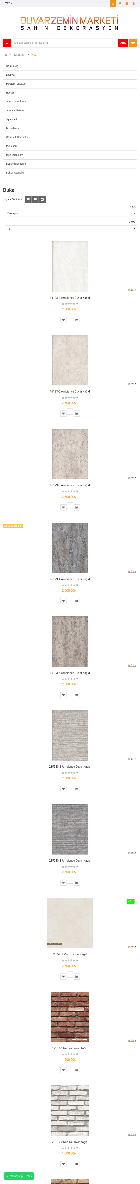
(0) (77, 303)
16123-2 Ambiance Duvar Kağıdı (70, 391)
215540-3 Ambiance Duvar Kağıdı (70, 860)
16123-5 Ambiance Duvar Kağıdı (70, 673)
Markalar (20, 55)
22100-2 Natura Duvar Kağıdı (70, 1142)
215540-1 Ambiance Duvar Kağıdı (70, 766)
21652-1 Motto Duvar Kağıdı (70, 954)
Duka (34, 55)
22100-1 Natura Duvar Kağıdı (70, 1048)
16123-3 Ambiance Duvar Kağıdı (70, 485)
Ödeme (126, 3)
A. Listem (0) (119, 3)
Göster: (133, 222)
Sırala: (133, 206)
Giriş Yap (133, 3)
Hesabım (113, 3)
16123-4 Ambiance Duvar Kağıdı (70, 579)
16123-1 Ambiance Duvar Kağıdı (70, 297)
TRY (8, 3)
